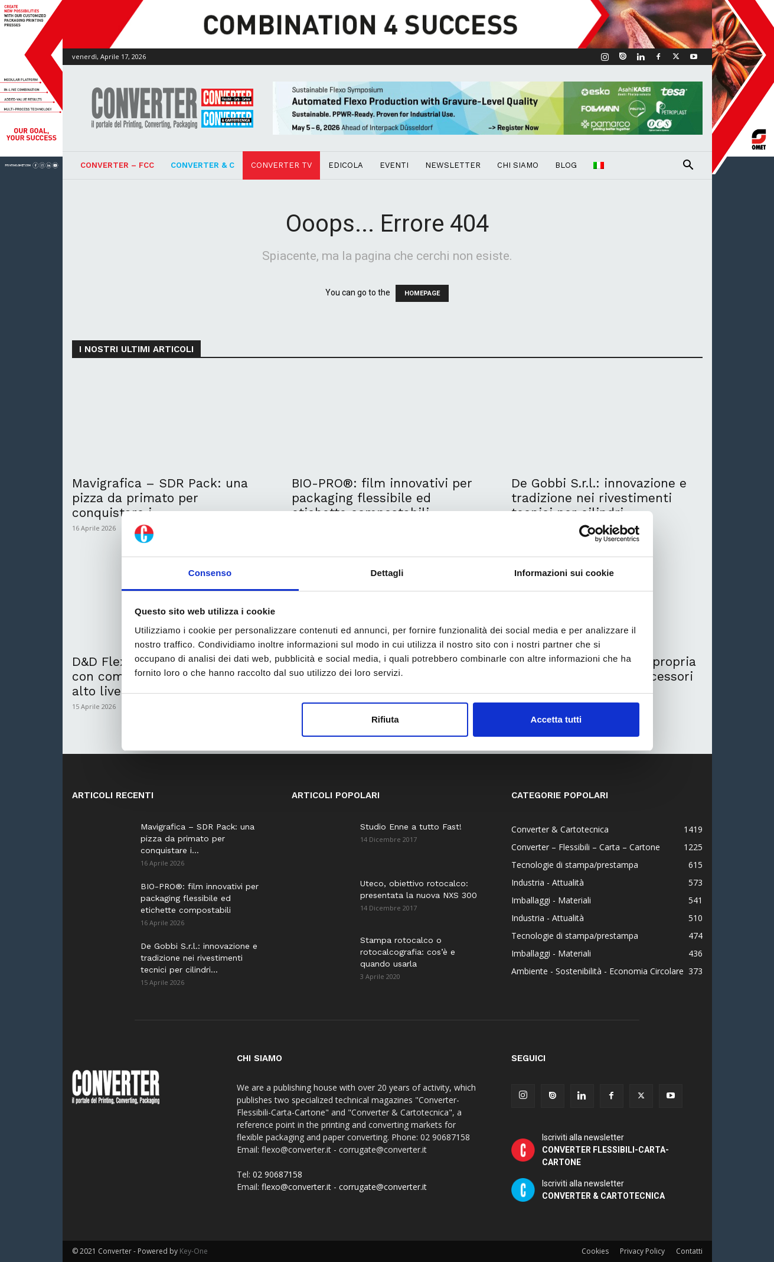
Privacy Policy (642, 1251)
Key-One (193, 1251)
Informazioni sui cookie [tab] (564, 573)
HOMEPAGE (422, 293)
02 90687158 (277, 1174)
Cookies (595, 1251)
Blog (566, 165)
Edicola (345, 165)
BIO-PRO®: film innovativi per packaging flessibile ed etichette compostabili (382, 498)
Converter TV (281, 165)
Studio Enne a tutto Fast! (411, 826)
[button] (688, 166)
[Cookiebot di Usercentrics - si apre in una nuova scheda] (587, 534)
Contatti (689, 1251)
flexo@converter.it (296, 1186)
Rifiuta (385, 719)
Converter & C (202, 165)
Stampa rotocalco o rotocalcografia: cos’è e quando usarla (407, 951)
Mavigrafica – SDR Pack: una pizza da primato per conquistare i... (160, 498)
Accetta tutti (556, 719)
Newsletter (453, 165)
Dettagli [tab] (387, 573)
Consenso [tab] (209, 573)
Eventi (394, 165)
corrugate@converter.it (383, 1186)
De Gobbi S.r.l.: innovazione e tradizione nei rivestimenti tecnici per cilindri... (599, 498)
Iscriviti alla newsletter (605, 1150)
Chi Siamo (517, 165)
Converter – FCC (117, 165)
